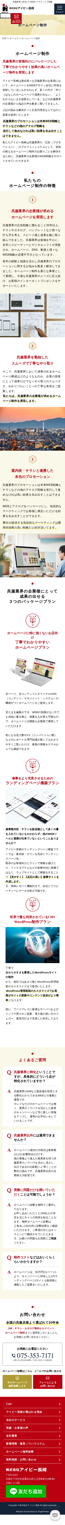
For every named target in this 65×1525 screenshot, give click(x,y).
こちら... (19, 1225)
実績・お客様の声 (17, 1427)
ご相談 (52, 1238)
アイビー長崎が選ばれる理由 (24, 1411)
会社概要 (11, 1435)
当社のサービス (15, 1419)
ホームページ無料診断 (20, 1451)
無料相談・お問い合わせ (21, 1459)
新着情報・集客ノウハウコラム (25, 1443)
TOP (9, 1404)
